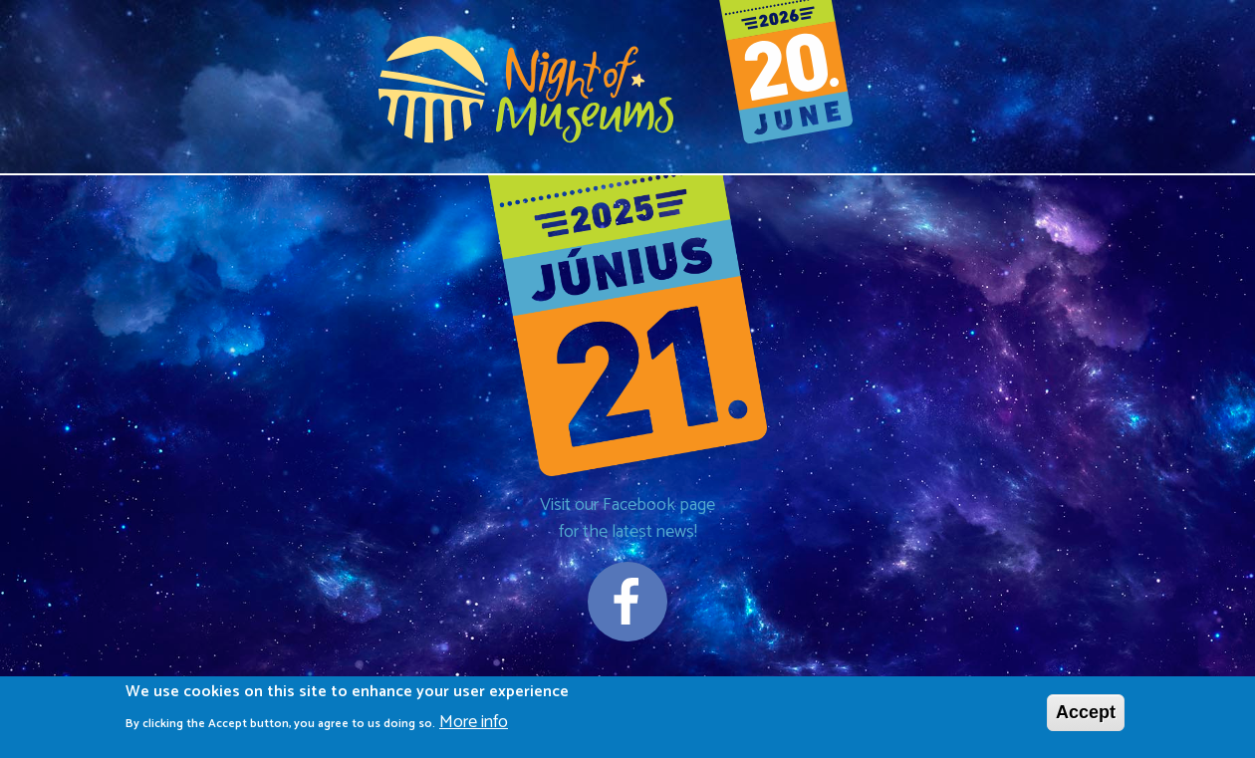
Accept (1086, 714)
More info (473, 723)
